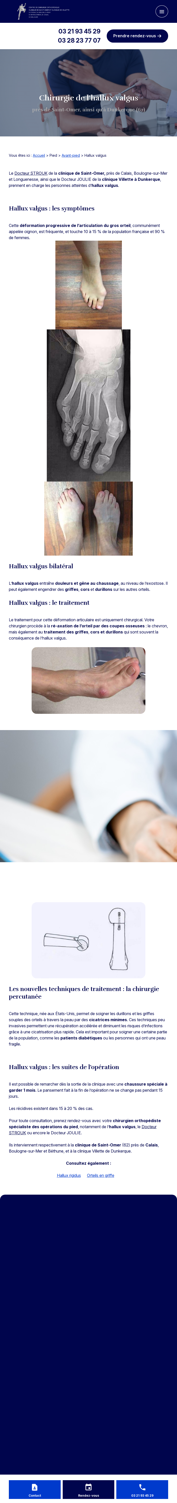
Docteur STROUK (31, 173)
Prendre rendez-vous (137, 36)
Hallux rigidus (69, 1175)
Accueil (39, 155)
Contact (35, 1495)
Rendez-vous (88, 1495)
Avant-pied (71, 155)
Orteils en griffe (100, 1175)
